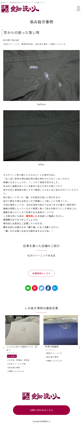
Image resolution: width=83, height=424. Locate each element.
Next (79, 347)
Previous (4, 347)
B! (55, 288)
